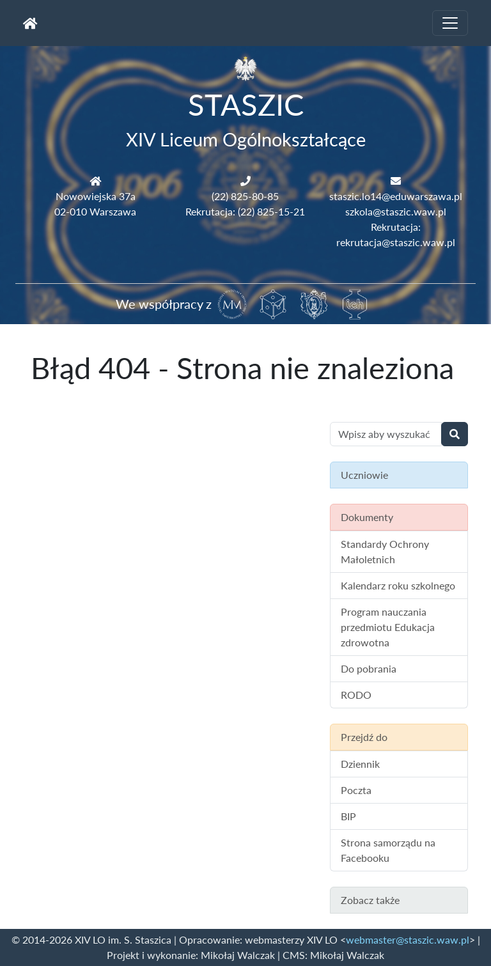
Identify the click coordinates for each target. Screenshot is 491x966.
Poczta (356, 790)
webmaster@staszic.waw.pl (407, 939)
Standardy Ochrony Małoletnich (385, 551)
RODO (356, 695)
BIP (348, 816)
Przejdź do (364, 737)
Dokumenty (367, 517)
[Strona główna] (30, 23)
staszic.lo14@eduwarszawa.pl (395, 196)
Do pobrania (368, 668)
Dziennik (360, 764)
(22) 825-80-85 (245, 196)
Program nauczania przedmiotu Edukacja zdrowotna (388, 626)
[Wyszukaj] (454, 434)
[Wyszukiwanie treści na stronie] (386, 434)
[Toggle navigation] (450, 23)
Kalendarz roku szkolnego (398, 585)
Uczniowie (364, 475)
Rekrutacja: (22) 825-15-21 (245, 211)
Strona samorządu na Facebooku (388, 850)
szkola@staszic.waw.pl (395, 211)
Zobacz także (370, 900)
